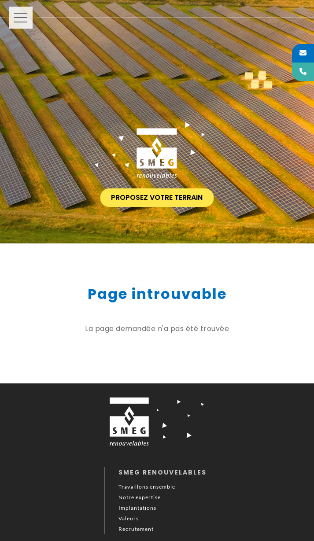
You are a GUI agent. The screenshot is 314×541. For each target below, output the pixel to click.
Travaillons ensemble (146, 486)
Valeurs (128, 518)
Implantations (137, 507)
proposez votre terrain (157, 197)
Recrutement (136, 529)
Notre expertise (139, 497)
